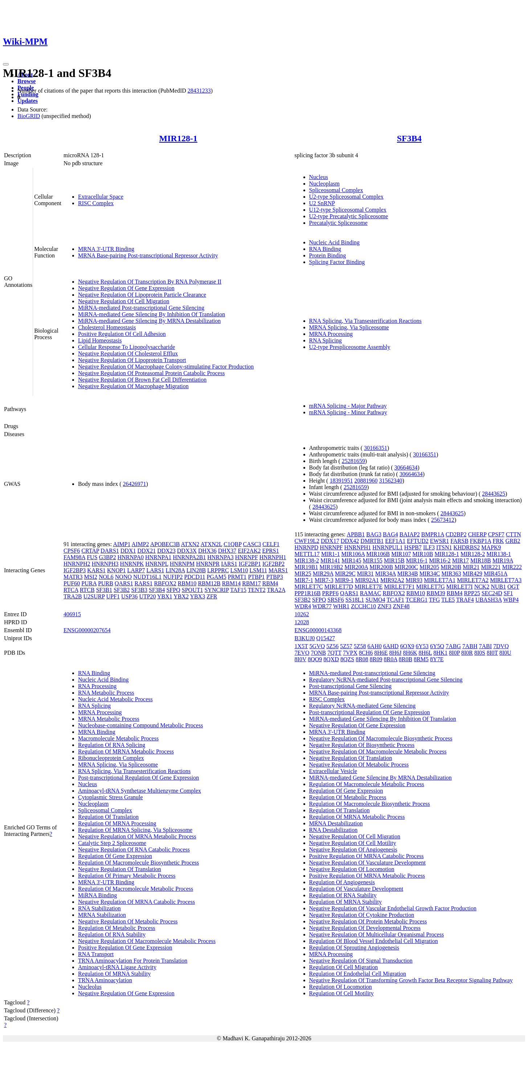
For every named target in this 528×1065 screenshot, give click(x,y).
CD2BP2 (456, 534)
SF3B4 (409, 138)
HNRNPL (156, 564)
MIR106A (353, 554)
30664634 (406, 467)
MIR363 (451, 573)
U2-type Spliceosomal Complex (346, 197)
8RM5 (421, 659)
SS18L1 (354, 600)
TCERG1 (416, 600)
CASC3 (252, 544)
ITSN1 (444, 547)
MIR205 (429, 567)
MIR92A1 (367, 580)
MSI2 (90, 577)
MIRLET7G (430, 587)
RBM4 (270, 583)
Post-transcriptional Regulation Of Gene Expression (138, 778)
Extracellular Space (100, 197)
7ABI (485, 646)
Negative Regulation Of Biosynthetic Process (362, 745)
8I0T (492, 653)
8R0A (390, 659)
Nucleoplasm (324, 183)
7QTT (334, 653)
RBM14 (231, 583)
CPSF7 (496, 534)
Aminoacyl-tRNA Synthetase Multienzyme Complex (139, 791)
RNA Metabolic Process (106, 693)
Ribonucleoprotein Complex (111, 758)
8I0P (454, 653)
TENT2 (257, 590)
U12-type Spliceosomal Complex (347, 210)
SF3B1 (104, 590)
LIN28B (196, 570)
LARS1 (155, 570)
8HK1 (440, 653)
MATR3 (73, 577)
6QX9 (407, 646)
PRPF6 (330, 593)
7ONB (318, 653)
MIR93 (414, 580)
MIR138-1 (499, 554)
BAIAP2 (410, 534)
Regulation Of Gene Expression (115, 856)
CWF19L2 (307, 541)
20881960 (365, 480)
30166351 (375, 448)
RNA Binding (325, 249)
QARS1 (124, 583)
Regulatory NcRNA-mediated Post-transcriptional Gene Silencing (386, 679)
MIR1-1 (330, 554)
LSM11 (258, 570)
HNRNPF (246, 557)
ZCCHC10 (363, 606)
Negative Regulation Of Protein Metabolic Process (368, 921)
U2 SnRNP (322, 203)
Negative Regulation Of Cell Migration (123, 301)
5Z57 (346, 646)
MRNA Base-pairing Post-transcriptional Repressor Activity (148, 255)
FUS (92, 557)
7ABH (470, 646)
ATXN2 (190, 544)
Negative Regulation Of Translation (119, 869)
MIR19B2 (331, 567)
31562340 (390, 480)
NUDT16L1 (147, 577)
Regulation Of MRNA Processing (117, 823)
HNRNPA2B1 (189, 557)
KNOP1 (116, 570)
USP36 (129, 596)
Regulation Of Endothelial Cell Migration (357, 974)
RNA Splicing (325, 340)
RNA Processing (97, 686)
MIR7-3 (324, 580)
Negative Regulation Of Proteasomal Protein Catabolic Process (151, 373)
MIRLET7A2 (472, 580)
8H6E (381, 653)
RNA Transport (96, 954)
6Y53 (422, 646)
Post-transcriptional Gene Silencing (350, 686)
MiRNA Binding (97, 895)
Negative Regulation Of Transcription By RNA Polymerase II (149, 282)
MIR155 (372, 560)
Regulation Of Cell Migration (343, 967)
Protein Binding (327, 255)
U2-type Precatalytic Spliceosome (348, 216)
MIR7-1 (304, 580)
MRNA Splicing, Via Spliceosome (349, 327)
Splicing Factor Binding (337, 262)
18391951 (341, 480)
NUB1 (498, 587)
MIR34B (407, 573)
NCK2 (482, 587)
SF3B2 (122, 590)
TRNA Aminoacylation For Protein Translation (132, 961)
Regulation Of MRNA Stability (114, 974)
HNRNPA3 (220, 557)
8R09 (376, 659)
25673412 (442, 520)
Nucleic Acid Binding (334, 242)
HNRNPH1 (272, 557)
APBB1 (356, 534)
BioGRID (28, 116)
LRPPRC (218, 570)
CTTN (513, 534)
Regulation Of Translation (108, 817)
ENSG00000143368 (318, 630)
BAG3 (373, 534)
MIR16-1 (417, 560)
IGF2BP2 (273, 564)
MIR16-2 (440, 560)
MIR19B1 (306, 567)
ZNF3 (384, 606)
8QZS (347, 659)
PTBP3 (274, 577)
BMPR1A (432, 534)
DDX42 (350, 541)
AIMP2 (140, 544)
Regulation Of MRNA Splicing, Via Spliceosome (135, 830)
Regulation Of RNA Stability (112, 934)
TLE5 (448, 600)
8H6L (425, 653)
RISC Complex (96, 203)
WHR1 (341, 606)
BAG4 (390, 534)
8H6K (410, 653)
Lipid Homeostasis (100, 340)
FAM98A (74, 557)
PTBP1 (256, 577)
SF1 (508, 593)
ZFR (211, 596)
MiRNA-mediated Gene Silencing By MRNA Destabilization (149, 321)
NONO (123, 577)
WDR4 (303, 606)
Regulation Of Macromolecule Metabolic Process (135, 889)
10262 (302, 614)
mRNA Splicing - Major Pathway (348, 406)
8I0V (301, 659)
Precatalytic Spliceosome (338, 223)
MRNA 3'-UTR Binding (106, 249)
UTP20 (147, 596)
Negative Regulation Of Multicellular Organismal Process (376, 934)
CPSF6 (72, 551)
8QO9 (315, 659)
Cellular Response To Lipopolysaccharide (126, 347)
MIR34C (429, 573)
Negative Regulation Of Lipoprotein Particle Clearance (142, 295)
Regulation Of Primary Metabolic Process (126, 876)
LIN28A (175, 570)
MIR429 (472, 573)
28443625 (493, 494)
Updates (27, 101)
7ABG (453, 646)
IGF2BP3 (75, 570)
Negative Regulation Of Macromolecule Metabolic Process (147, 941)
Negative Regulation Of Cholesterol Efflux (128, 353)
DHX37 (227, 551)
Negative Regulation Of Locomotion (351, 869)
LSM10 (239, 570)
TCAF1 (395, 600)
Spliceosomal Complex (336, 190)
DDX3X (187, 551)
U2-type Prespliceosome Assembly (349, 347)
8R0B (405, 659)
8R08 (362, 659)
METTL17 (307, 554)
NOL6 (106, 577)
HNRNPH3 (105, 564)
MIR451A (495, 573)
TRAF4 (465, 600)
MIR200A (356, 567)
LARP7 (136, 570)
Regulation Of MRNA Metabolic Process (126, 751)
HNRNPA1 (158, 557)
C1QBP (232, 544)
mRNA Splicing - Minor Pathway (348, 412)
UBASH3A (488, 600)
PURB (105, 583)
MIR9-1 (344, 580)
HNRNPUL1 (387, 547)
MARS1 (278, 570)
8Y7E (436, 659)
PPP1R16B (308, 593)
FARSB (459, 541)
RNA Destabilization (333, 830)
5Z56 (332, 646)
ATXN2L (211, 544)
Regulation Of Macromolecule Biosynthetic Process (138, 862)
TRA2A (276, 590)
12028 (302, 622)
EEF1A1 (395, 541)
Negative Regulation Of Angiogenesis (353, 849)
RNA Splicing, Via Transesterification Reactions (365, 321)
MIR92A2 (392, 580)
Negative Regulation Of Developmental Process (365, 928)
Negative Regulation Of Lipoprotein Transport (132, 360)
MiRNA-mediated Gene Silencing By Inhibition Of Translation (151, 314)
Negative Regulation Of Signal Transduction (361, 961)
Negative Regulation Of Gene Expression (126, 288)
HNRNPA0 (131, 557)
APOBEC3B (165, 544)
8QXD (331, 659)
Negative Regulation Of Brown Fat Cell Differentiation (142, 380)
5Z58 (360, 646)
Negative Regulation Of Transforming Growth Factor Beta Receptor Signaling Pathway (411, 980)
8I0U (505, 653)
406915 (72, 614)
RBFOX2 (165, 583)
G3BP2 (107, 557)
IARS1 (229, 564)
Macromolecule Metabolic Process (118, 738)
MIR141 (330, 560)
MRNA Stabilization (102, 915)
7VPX (350, 653)
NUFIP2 (173, 577)
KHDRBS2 (466, 547)
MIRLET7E (368, 587)
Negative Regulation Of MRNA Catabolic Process (136, 902)
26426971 (134, 484)
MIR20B (451, 567)
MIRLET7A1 (439, 580)
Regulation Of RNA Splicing (111, 745)
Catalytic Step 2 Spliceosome (112, 843)
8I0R (467, 653)
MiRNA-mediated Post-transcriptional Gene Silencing (141, 308)
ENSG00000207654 (87, 630)
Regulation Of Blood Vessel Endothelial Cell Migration (373, 941)
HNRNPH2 (77, 564)
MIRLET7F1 (399, 587)
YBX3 (197, 596)
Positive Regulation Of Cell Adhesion (122, 334)
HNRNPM (182, 564)
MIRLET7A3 (505, 580)
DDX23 (166, 551)
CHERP (477, 534)
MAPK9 (491, 547)
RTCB (87, 590)
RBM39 (435, 593)
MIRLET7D (338, 587)
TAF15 (238, 590)
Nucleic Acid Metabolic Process (115, 699)
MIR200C (406, 567)
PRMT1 (237, 577)
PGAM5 (216, 577)
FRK (498, 541)
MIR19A (502, 560)
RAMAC (370, 593)
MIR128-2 (473, 554)
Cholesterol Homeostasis (107, 327)
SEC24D (492, 593)
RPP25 (472, 593)
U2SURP (94, 596)
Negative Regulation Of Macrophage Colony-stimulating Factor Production (166, 366)
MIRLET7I (459, 587)
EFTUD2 (418, 541)
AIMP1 (121, 544)
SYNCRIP (216, 590)
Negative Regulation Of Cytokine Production (361, 915)
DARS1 (110, 551)
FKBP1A (480, 541)
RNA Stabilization (99, 908)
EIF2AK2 (249, 551)
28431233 (199, 91)
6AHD (391, 646)
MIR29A (323, 573)
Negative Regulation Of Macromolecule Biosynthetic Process (381, 738)
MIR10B (422, 554)
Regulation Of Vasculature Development (356, 889)
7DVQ (501, 646)
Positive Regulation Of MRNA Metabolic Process (367, 876)
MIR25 (303, 573)
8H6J (395, 653)
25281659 (353, 461)
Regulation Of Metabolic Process (116, 928)
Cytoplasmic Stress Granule (110, 797)
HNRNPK (132, 564)
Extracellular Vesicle (333, 771)
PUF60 (72, 583)
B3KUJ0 (305, 638)
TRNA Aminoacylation (105, 980)
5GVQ (317, 646)
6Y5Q (437, 646)
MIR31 (365, 573)
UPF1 (113, 596)
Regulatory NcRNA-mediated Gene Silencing (362, 706)
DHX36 (207, 551)
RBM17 (251, 583)
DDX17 (330, 541)
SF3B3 (139, 590)
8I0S (479, 653)
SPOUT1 (192, 590)
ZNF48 (401, 606)
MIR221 (490, 567)
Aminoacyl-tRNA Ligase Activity (117, 967)
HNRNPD (307, 547)
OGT (513, 587)
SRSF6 (335, 600)
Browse (26, 81)
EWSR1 (439, 541)
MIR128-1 (178, 138)
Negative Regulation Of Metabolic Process (128, 921)
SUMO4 (375, 600)
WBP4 (511, 600)
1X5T (301, 646)
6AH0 (375, 646)
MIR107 (401, 554)
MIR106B (378, 554)
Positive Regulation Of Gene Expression (125, 947)
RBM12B (209, 583)
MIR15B (394, 560)
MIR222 (512, 567)
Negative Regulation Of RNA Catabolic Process (134, 849)
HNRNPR (208, 564)
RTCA (71, 590)
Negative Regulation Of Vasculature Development (367, 862)
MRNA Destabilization (336, 823)
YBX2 (181, 596)
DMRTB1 (372, 541)
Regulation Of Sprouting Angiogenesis (354, 947)
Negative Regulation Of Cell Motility (352, 843)
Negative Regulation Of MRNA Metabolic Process (137, 836)
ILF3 (429, 547)
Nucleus (318, 177)
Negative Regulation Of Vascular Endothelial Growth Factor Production (392, 908)
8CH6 (366, 653)
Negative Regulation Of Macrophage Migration (133, 386)
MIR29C (345, 573)
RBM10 (187, 583)
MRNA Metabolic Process (108, 719)
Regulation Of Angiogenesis (342, 882)
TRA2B (73, 596)
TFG (434, 600)
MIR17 (460, 560)
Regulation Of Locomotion (340, 987)
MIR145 (351, 560)
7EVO (302, 653)
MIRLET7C (309, 587)
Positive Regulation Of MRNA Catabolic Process (366, 856)
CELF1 (270, 544)
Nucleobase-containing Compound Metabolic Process (140, 725)
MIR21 (471, 567)
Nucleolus (90, 987)
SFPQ (173, 590)
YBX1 (164, 596)
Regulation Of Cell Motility (341, 993)
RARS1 (144, 583)
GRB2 (513, 541)
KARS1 (96, 570)
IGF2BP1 (250, 564)
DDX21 (146, 551)
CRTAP (90, 551)
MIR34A (385, 573)
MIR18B (480, 560)
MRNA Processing (331, 334)
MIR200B (381, 567)
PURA (89, 583)
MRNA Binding (96, 732)
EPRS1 (270, 551)
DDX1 (128, 551)
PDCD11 (194, 577)
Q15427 (325, 638)
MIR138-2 (307, 560)
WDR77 (322, 606)
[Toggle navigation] (6, 64)
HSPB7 (413, 547)
